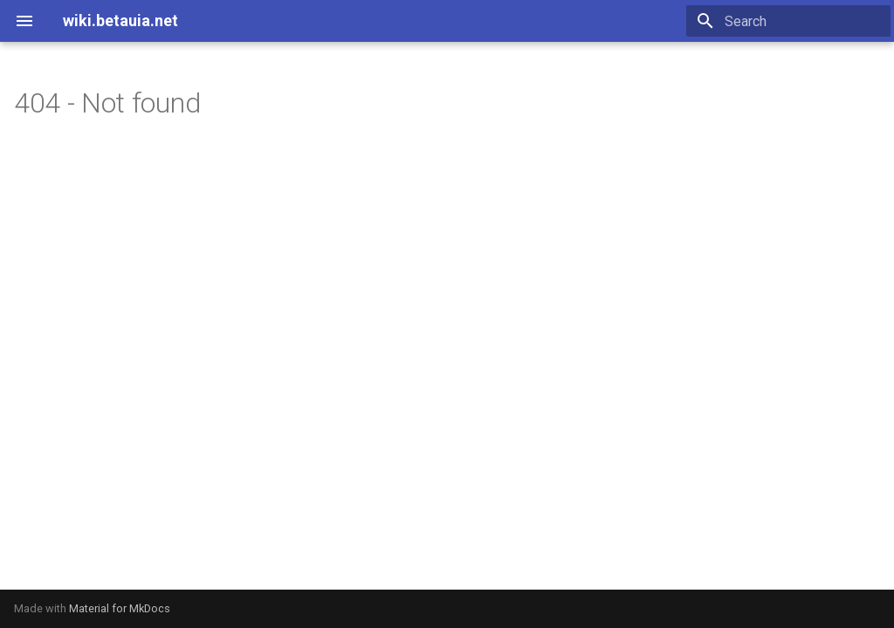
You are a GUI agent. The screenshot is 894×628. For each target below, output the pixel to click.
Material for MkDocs (119, 608)
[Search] (788, 21)
